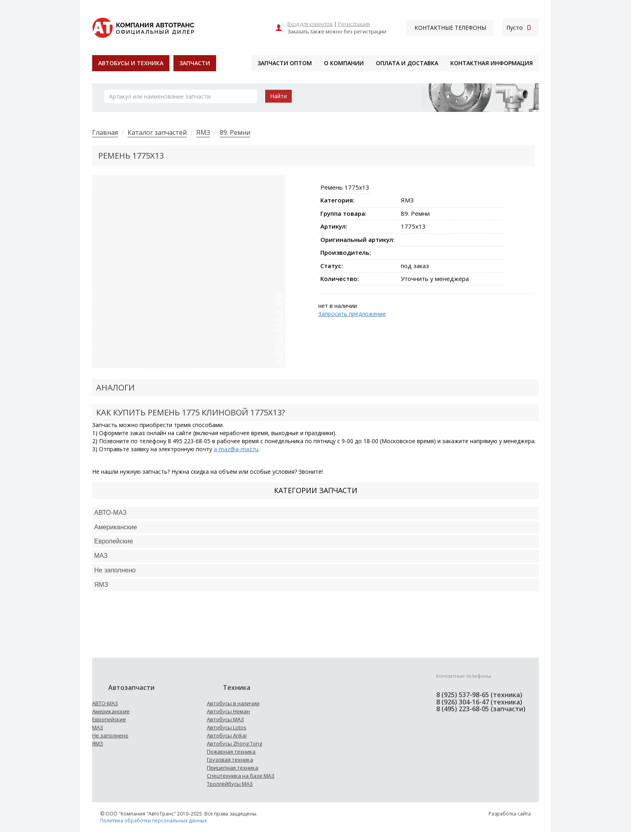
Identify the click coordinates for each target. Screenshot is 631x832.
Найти (278, 96)
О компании (344, 63)
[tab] (315, 513)
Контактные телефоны (450, 27)
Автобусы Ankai (227, 735)
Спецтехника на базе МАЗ (240, 775)
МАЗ (97, 727)
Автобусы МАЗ (225, 719)
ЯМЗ (203, 132)
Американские (115, 527)
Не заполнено (115, 570)
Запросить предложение (352, 314)
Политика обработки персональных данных (153, 820)
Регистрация (354, 23)
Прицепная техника (232, 767)
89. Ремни (235, 132)
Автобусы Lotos (226, 727)
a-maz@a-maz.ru (236, 449)
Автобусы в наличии (233, 703)
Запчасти (194, 63)
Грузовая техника (230, 759)
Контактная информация (491, 63)
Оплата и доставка (407, 63)
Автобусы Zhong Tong (234, 743)
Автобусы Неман (228, 711)
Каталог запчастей (157, 132)
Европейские (113, 541)
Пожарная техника (231, 751)
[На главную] (143, 27)
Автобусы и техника (130, 63)
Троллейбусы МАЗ (230, 783)
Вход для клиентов (310, 23)
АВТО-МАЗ (110, 512)
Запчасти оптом (285, 63)
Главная (105, 132)
